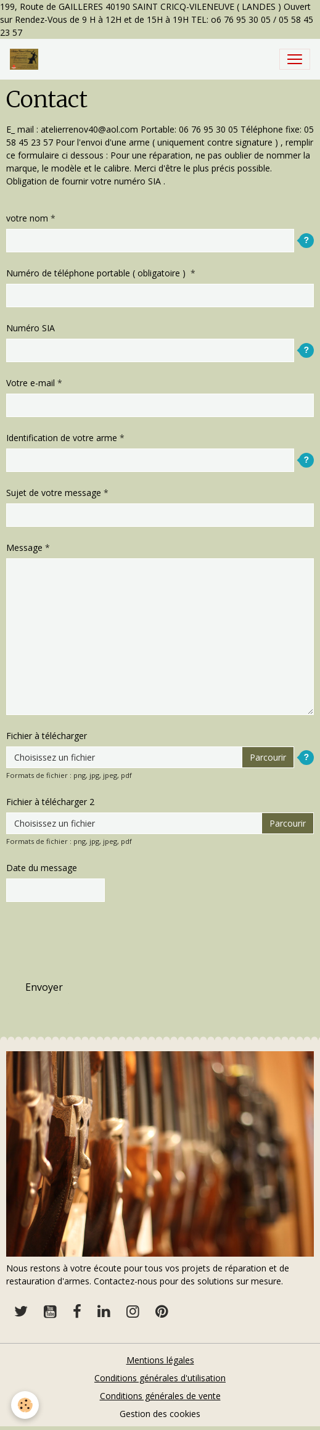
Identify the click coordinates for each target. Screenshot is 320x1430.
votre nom (27, 218)
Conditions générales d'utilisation (160, 1378)
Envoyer (44, 987)
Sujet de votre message (53, 492)
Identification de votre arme (61, 438)
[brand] (26, 59)
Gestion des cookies (160, 1414)
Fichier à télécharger (46, 736)
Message (24, 547)
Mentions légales (160, 1360)
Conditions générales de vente (160, 1396)
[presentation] (100, 936)
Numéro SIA (30, 328)
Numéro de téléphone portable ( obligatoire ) (97, 273)
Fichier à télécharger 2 (50, 802)
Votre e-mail (30, 383)
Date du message (41, 868)
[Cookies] (25, 1405)
